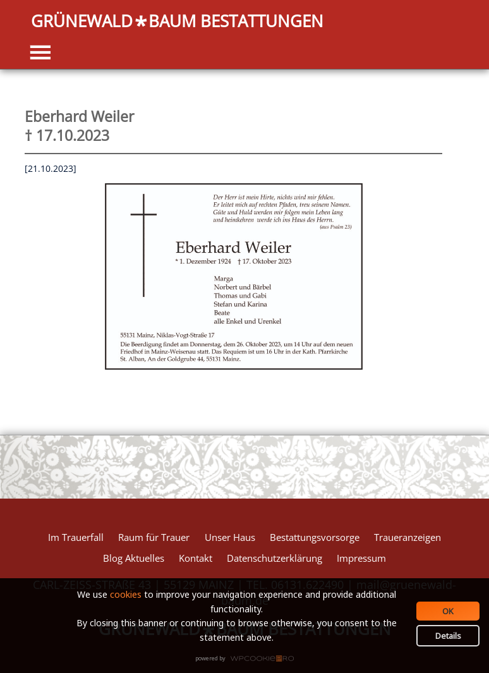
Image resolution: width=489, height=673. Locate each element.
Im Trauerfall (76, 537)
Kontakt (195, 558)
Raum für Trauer (154, 537)
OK (448, 611)
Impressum (361, 558)
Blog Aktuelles (133, 558)
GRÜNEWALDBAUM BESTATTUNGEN (177, 21)
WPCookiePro (248, 659)
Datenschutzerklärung (274, 558)
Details (448, 635)
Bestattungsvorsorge (314, 537)
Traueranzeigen (407, 537)
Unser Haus (230, 537)
